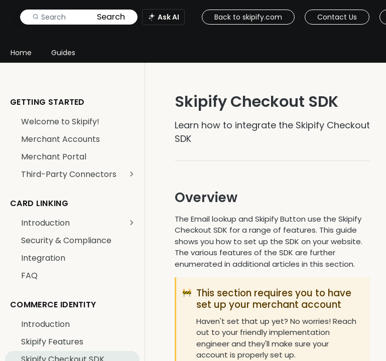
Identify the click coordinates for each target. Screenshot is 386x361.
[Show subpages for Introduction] (131, 223)
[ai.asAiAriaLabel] (163, 17)
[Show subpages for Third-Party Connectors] (131, 174)
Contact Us (337, 17)
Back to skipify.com (248, 17)
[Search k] (79, 17)
